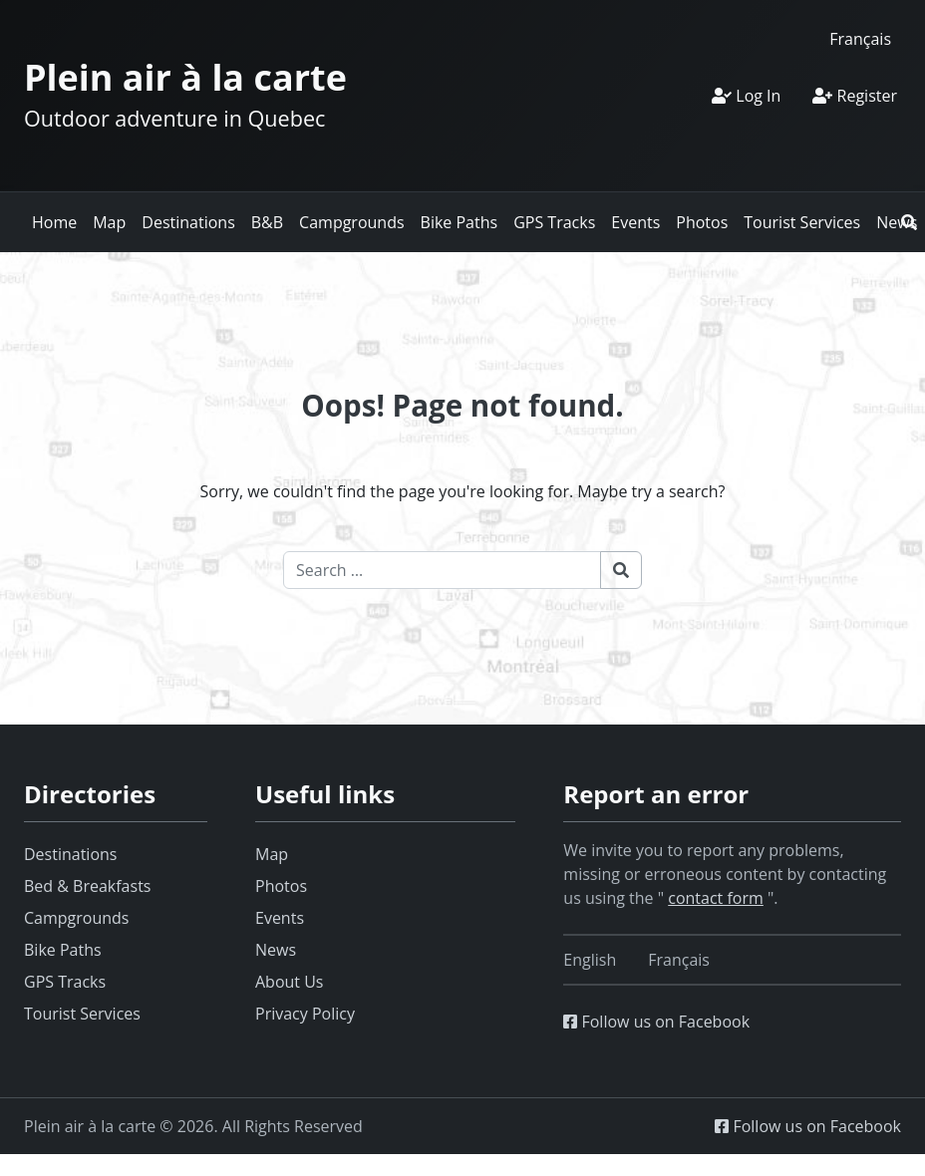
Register (854, 96)
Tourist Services (802, 222)
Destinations (188, 222)
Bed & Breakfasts (87, 886)
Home (54, 222)
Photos (702, 222)
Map (109, 222)
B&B (267, 222)
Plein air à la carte (185, 77)
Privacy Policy (305, 1014)
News (275, 950)
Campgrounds (351, 222)
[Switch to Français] (860, 38)
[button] (909, 222)
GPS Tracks (554, 222)
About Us (289, 982)
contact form (716, 898)
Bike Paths (459, 222)
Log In (746, 96)
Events (635, 222)
